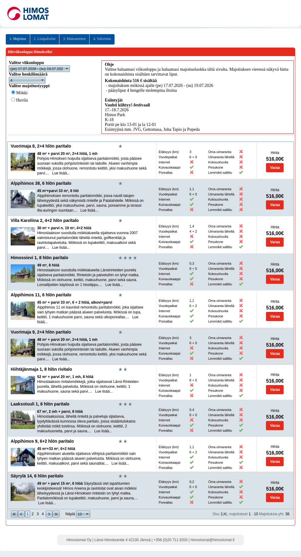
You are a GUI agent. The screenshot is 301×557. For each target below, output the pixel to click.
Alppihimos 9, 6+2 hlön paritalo (42, 441)
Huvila (22, 100)
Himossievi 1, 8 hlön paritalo (39, 257)
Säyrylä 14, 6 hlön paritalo (37, 475)
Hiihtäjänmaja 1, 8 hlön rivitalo (41, 369)
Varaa (275, 168)
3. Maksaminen (74, 39)
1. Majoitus (17, 39)
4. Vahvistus (102, 39)
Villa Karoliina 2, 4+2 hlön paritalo (45, 220)
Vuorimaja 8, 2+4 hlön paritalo (41, 146)
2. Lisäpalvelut (44, 39)
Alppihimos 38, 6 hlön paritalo (41, 183)
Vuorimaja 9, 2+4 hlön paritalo (41, 332)
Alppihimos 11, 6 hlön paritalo (41, 294)
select (67, 68)
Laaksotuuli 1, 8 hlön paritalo (40, 404)
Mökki (21, 93)
